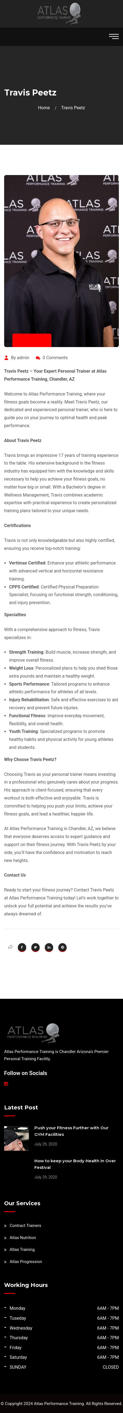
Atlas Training (22, 1249)
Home (45, 107)
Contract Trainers (25, 1225)
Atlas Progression (26, 1261)
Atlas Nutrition (23, 1237)
